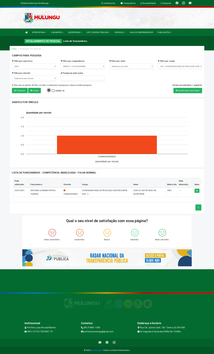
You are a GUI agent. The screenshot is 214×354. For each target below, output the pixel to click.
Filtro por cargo (166, 61)
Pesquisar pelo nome (72, 73)
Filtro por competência (72, 61)
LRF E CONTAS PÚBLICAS (98, 32)
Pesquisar (19, 90)
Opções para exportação (188, 90)
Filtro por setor (117, 61)
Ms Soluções (96, 350)
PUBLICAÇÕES (165, 32)
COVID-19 (59, 91)
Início (14, 49)
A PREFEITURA (39, 32)
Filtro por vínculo (21, 73)
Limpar (34, 90)
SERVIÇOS (120, 32)
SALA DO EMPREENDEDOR (141, 32)
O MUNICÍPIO (57, 32)
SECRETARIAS (75, 32)
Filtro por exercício (22, 61)
